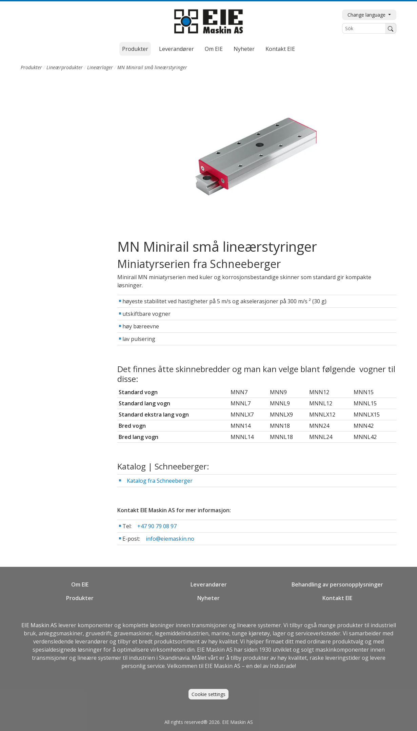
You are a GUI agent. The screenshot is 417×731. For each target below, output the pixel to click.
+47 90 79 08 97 (157, 526)
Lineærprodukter (64, 67)
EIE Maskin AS (39, 625)
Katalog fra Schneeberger (160, 480)
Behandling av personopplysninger (337, 584)
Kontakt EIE (280, 49)
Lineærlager (100, 67)
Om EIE (214, 49)
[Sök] (363, 28)
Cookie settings (208, 694)
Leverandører (176, 49)
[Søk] (390, 28)
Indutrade (282, 666)
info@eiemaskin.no (170, 538)
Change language (367, 15)
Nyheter (244, 49)
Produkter (135, 49)
